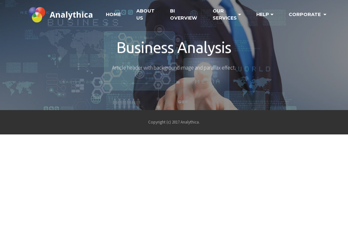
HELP (262, 14)
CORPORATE (305, 14)
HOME (113, 14)
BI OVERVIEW (183, 14)
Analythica (71, 14)
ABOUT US (145, 14)
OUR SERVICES (225, 14)
